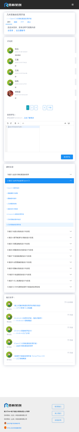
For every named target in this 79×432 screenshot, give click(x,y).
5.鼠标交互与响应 (12, 209)
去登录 (10, 30)
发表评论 (67, 157)
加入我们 (58, 413)
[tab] (9, 22)
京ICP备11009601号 (12, 423)
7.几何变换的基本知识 (14, 219)
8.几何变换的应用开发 (14, 225)
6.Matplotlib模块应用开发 (15, 214)
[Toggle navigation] (72, 4)
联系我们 (58, 407)
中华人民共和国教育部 (12, 428)
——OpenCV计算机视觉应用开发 (19, 19)
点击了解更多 (29, 118)
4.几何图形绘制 (12, 204)
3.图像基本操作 (11, 198)
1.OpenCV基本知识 (13, 188)
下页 (50, 108)
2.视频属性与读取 (12, 193)
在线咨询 (58, 420)
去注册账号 (20, 30)
